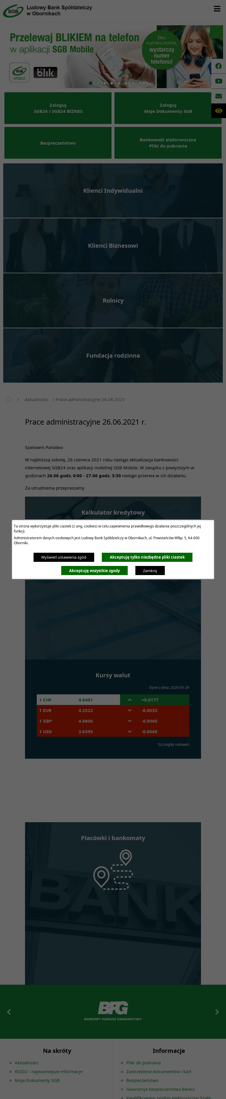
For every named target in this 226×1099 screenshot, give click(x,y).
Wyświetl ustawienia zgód (63, 557)
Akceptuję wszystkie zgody (94, 570)
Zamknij (150, 570)
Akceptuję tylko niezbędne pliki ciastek (147, 557)
